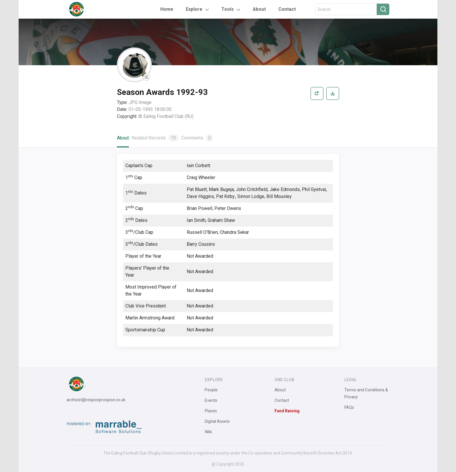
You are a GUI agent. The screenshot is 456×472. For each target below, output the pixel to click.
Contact (287, 9)
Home (166, 9)
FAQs (349, 407)
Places (211, 411)
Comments (197, 138)
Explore (194, 9)
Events (211, 400)
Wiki (208, 431)
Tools (227, 9)
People (211, 390)
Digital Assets (217, 421)
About (259, 9)
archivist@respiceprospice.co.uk (96, 399)
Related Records (155, 138)
